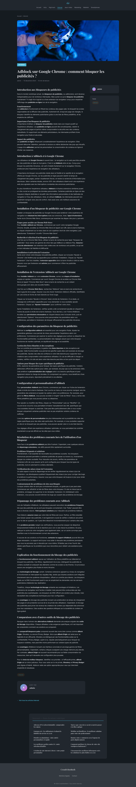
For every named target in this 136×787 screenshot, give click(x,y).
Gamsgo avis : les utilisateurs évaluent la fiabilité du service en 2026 (47, 732)
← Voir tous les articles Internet (28, 700)
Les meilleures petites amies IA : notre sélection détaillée (47, 745)
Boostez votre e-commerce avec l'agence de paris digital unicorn (85, 739)
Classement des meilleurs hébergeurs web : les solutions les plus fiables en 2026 (85, 752)
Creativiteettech (68, 769)
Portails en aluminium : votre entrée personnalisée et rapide (46, 739)
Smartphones (95, 7)
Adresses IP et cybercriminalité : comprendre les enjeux (49, 726)
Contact (74, 776)
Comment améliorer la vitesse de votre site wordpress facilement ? (85, 745)
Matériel (86, 7)
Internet (59, 7)
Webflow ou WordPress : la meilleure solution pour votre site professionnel (86, 732)
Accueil (38, 7)
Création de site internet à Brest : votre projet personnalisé (49, 752)
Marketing (77, 7)
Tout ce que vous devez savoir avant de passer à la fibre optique (86, 726)
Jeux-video (68, 7)
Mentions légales (64, 776)
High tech (52, 7)
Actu (45, 7)
